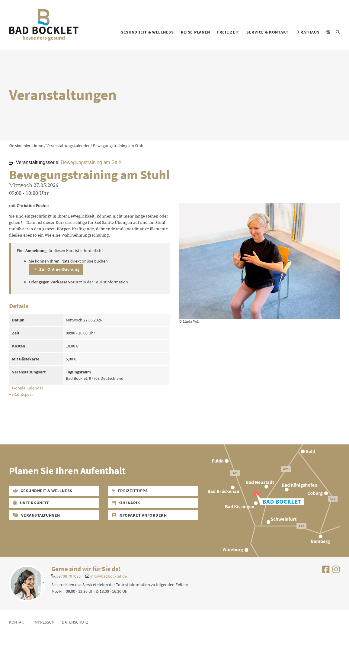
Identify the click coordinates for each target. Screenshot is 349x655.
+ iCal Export (21, 394)
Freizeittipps (130, 490)
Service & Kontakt (267, 32)
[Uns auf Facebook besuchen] (326, 571)
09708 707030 (68, 576)
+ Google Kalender (26, 388)
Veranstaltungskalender (68, 145)
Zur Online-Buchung (56, 269)
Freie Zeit (228, 32)
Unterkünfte (31, 502)
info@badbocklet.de (108, 576)
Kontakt (17, 622)
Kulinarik (126, 502)
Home (37, 145)
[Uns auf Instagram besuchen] (336, 571)
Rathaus (307, 32)
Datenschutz (75, 622)
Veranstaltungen (36, 515)
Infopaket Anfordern (139, 515)
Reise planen (195, 32)
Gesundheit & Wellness (147, 32)
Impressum (44, 622)
